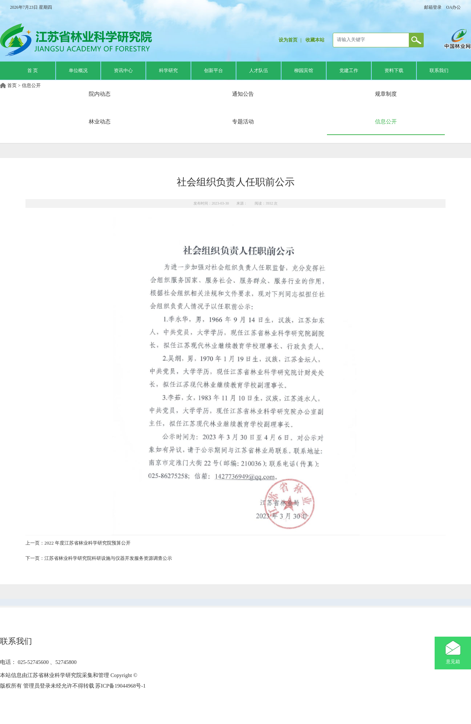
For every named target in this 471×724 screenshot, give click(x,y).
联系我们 (439, 70)
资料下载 (393, 70)
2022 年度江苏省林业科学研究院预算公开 (87, 543)
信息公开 (31, 85)
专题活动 (243, 121)
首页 (12, 85)
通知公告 (243, 94)
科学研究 (168, 70)
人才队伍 (258, 70)
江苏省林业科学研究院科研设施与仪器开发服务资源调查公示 (108, 558)
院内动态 (100, 94)
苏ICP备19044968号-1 (120, 686)
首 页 (32, 70)
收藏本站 (315, 40)
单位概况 (78, 70)
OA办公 (453, 7)
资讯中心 (123, 70)
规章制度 (386, 94)
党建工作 (348, 70)
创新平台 (213, 70)
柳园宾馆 (303, 70)
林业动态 (100, 121)
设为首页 (288, 40)
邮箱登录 (433, 7)
